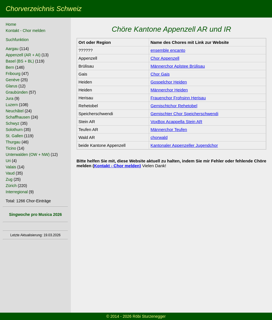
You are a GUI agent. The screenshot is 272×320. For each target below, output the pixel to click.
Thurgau (13, 142)
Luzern (12, 104)
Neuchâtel (15, 111)
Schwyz (12, 123)
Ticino (11, 148)
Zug (9, 179)
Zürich (11, 185)
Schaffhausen (18, 117)
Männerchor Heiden (169, 89)
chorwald (158, 137)
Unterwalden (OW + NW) (28, 154)
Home (11, 24)
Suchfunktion (17, 39)
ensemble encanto (167, 50)
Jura (9, 98)
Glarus (11, 86)
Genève (13, 80)
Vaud (10, 173)
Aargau (12, 48)
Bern (10, 67)
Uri (8, 160)
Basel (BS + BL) (20, 61)
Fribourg (13, 73)
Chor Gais (160, 74)
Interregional (17, 192)
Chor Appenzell (164, 58)
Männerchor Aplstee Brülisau (177, 66)
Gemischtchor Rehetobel (173, 105)
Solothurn (14, 129)
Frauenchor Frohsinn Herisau (178, 97)
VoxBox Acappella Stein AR (176, 121)
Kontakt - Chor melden (25, 30)
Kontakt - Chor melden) (117, 165)
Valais (11, 167)
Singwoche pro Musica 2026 (35, 214)
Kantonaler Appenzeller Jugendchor (184, 145)
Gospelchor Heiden (168, 82)
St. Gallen (14, 136)
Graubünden (17, 92)
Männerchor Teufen (168, 129)
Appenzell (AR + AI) (23, 55)
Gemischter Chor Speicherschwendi (184, 113)
